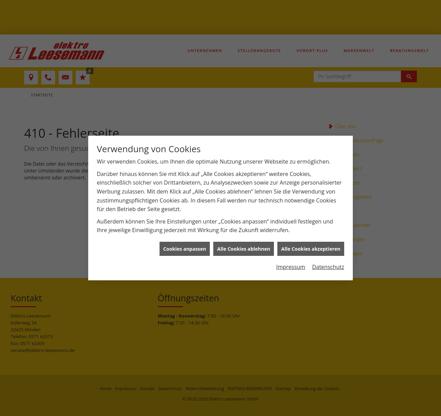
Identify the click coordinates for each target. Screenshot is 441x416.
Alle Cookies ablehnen (243, 246)
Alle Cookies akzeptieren (310, 246)
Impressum (290, 265)
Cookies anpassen (184, 246)
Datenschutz (328, 265)
